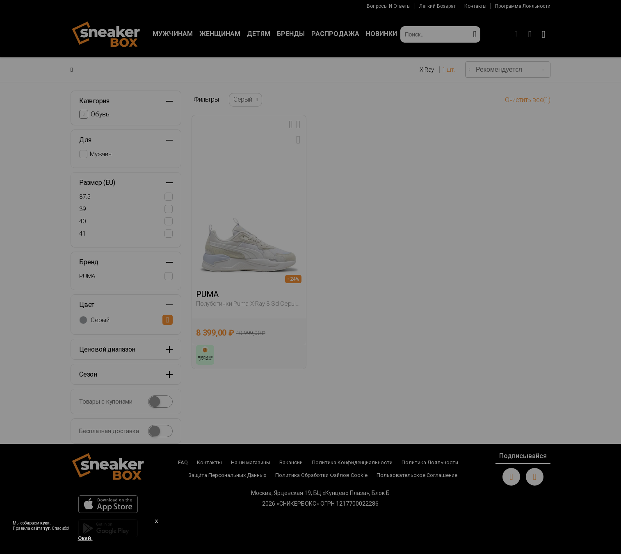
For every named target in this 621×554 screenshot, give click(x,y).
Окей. (85, 538)
